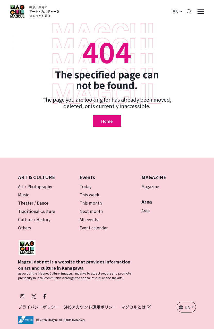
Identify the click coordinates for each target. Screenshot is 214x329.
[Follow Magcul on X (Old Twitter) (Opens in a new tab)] (33, 296)
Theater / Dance (33, 203)
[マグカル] (27, 247)
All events (89, 219)
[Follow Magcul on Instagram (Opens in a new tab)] (22, 296)
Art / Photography (35, 186)
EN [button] (185, 307)
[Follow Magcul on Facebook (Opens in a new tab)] (44, 296)
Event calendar (94, 227)
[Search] (189, 11)
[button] (177, 11)
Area (145, 210)
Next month (91, 211)
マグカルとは (136, 307)
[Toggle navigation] (200, 11)
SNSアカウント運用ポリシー (90, 307)
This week (89, 194)
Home (107, 121)
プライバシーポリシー (38, 307)
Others (24, 227)
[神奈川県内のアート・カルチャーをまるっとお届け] (35, 11)
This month (91, 203)
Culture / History (34, 219)
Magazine (150, 186)
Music (23, 194)
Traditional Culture (36, 211)
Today (85, 186)
